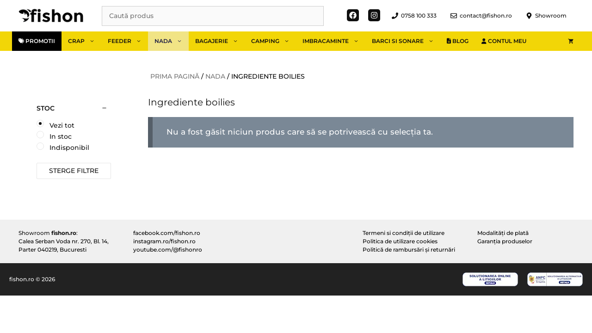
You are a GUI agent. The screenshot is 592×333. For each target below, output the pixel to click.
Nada (171, 41)
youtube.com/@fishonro (167, 249)
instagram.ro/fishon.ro (164, 241)
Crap (84, 41)
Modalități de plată (503, 232)
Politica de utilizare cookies (400, 241)
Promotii (36, 40)
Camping (273, 41)
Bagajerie (220, 41)
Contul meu (503, 40)
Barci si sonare (406, 41)
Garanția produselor (504, 241)
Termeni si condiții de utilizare (403, 232)
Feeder (128, 41)
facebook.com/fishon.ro (166, 232)
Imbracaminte (333, 41)
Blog (458, 40)
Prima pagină (174, 76)
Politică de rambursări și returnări (409, 249)
